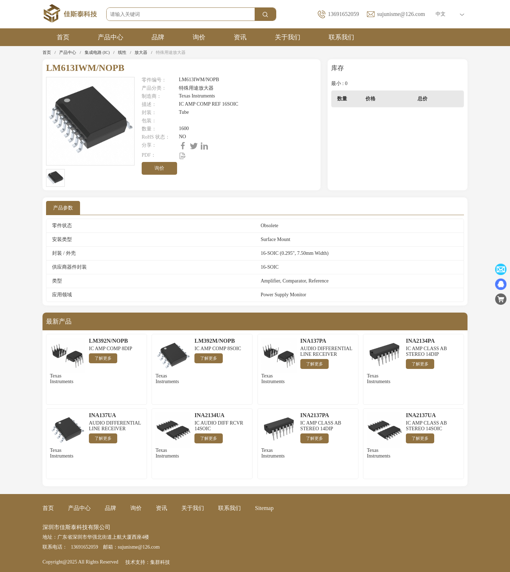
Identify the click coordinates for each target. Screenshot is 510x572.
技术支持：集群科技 (147, 562)
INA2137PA (314, 415)
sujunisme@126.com (401, 14)
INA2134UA (209, 415)
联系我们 (341, 37)
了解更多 (103, 358)
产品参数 (63, 208)
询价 (199, 37)
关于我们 (287, 37)
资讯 (240, 37)
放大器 (141, 52)
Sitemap (264, 508)
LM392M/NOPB (214, 341)
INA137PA (313, 341)
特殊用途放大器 (171, 52)
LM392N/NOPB (108, 341)
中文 (450, 14)
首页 (63, 37)
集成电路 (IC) (97, 52)
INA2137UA (421, 415)
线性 (122, 52)
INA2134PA (420, 341)
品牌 (158, 37)
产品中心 (110, 37)
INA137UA (102, 415)
